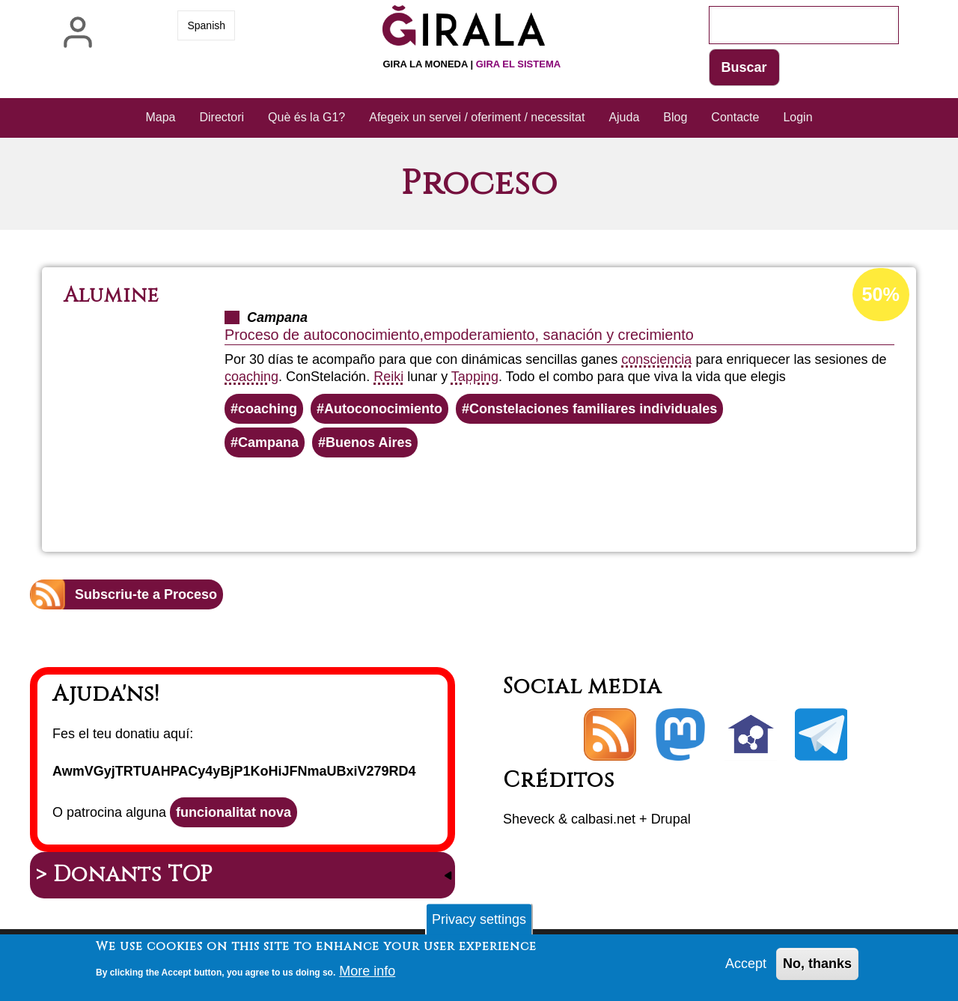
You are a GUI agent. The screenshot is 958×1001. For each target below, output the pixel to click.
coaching (251, 376)
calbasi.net (603, 819)
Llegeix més (519, 498)
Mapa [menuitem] (160, 117)
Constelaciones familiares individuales (593, 408)
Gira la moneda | (471, 64)
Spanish (206, 25)
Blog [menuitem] (675, 117)
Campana (268, 442)
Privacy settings (479, 923)
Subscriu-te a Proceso (146, 594)
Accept (745, 968)
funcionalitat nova (233, 812)
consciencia (656, 359)
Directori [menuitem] (222, 117)
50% (881, 294)
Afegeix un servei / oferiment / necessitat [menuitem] (477, 117)
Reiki (388, 376)
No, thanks (817, 968)
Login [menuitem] (797, 117)
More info (367, 975)
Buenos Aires (369, 442)
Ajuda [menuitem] (623, 117)
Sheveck (529, 819)
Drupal (671, 819)
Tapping (474, 376)
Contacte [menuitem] (735, 117)
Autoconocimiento (383, 408)
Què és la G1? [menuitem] (306, 117)
